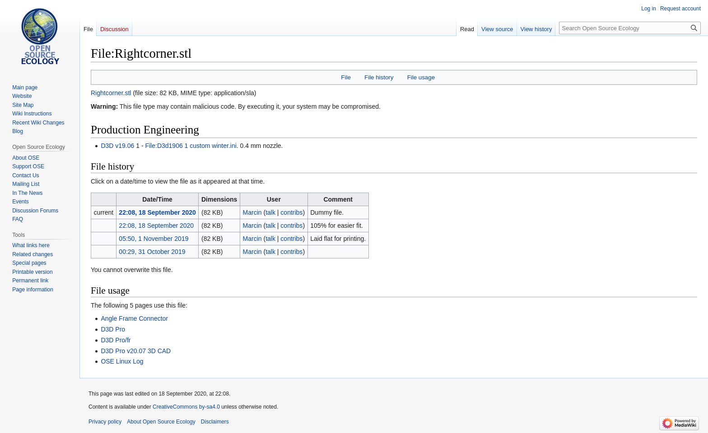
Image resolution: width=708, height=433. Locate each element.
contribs (291, 212)
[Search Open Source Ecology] (630, 28)
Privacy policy (104, 422)
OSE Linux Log (122, 361)
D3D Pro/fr (115, 340)
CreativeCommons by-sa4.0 (186, 407)
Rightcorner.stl (111, 93)
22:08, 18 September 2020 (157, 212)
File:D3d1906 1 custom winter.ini (190, 145)
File (345, 77)
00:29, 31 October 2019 (152, 251)
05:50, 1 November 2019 (153, 238)
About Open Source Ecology (161, 422)
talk (270, 212)
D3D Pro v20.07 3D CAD (136, 351)
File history (378, 77)
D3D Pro (113, 329)
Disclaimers (215, 422)
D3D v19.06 (117, 145)
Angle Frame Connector (134, 318)
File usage (421, 77)
